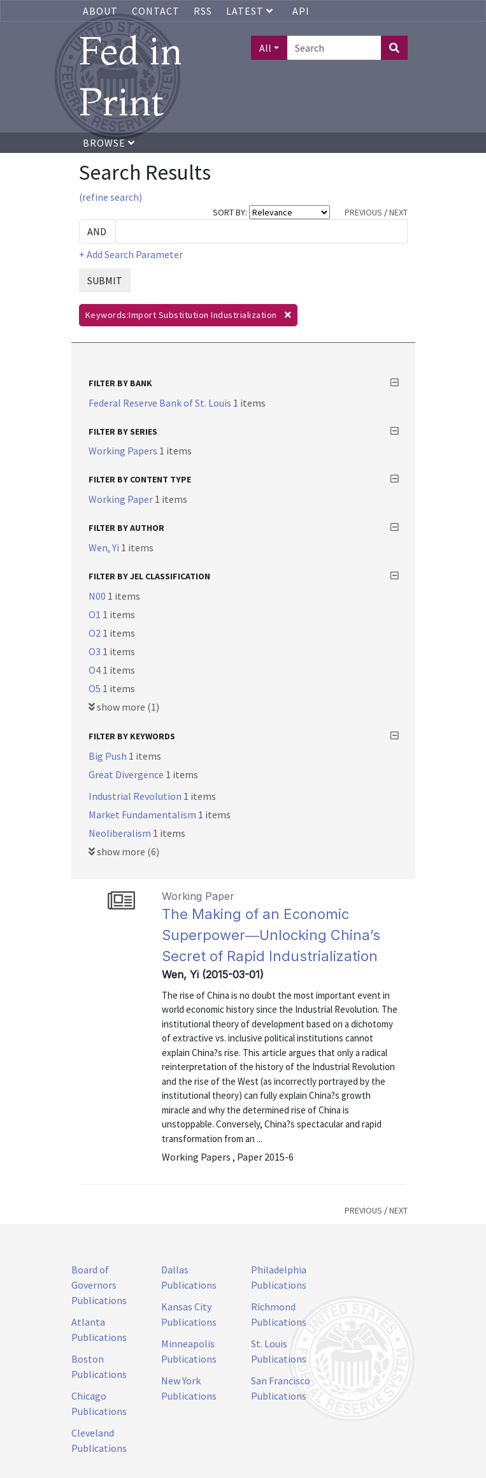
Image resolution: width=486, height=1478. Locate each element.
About (100, 10)
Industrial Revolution (136, 796)
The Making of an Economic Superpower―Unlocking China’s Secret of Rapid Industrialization (271, 935)
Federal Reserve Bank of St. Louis (161, 402)
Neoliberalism (121, 833)
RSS (203, 10)
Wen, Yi (105, 547)
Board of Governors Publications (99, 1285)
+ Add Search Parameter (131, 254)
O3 (96, 651)
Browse (109, 142)
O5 (96, 688)
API (301, 10)
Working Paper (122, 499)
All (265, 47)
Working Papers (124, 450)
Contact (156, 10)
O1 (96, 614)
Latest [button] (251, 10)
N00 (98, 596)
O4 (96, 669)
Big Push (109, 756)
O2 (96, 633)
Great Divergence (127, 774)
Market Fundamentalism (143, 814)
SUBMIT (104, 280)
